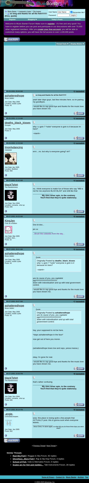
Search (77, 19)
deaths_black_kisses (17, 122)
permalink (80, 91)
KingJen (10, 220)
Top (86, 477)
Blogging (31, 19)
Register (12, 19)
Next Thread (51, 446)
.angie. (9, 413)
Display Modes (76, 44)
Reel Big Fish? (20, 456)
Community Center (24, 11)
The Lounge (37, 11)
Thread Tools (61, 44)
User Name (53, 12)
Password (52, 15)
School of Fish (19, 462)
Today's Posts (57, 19)
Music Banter (12, 11)
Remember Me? (77, 12)
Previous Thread (39, 446)
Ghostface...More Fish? (24, 459)
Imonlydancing (14, 147)
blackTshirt (11, 184)
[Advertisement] (30, 68)
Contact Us (60, 477)
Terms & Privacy (48, 477)
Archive (81, 477)
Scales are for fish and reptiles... (28, 465)
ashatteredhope (14, 95)
